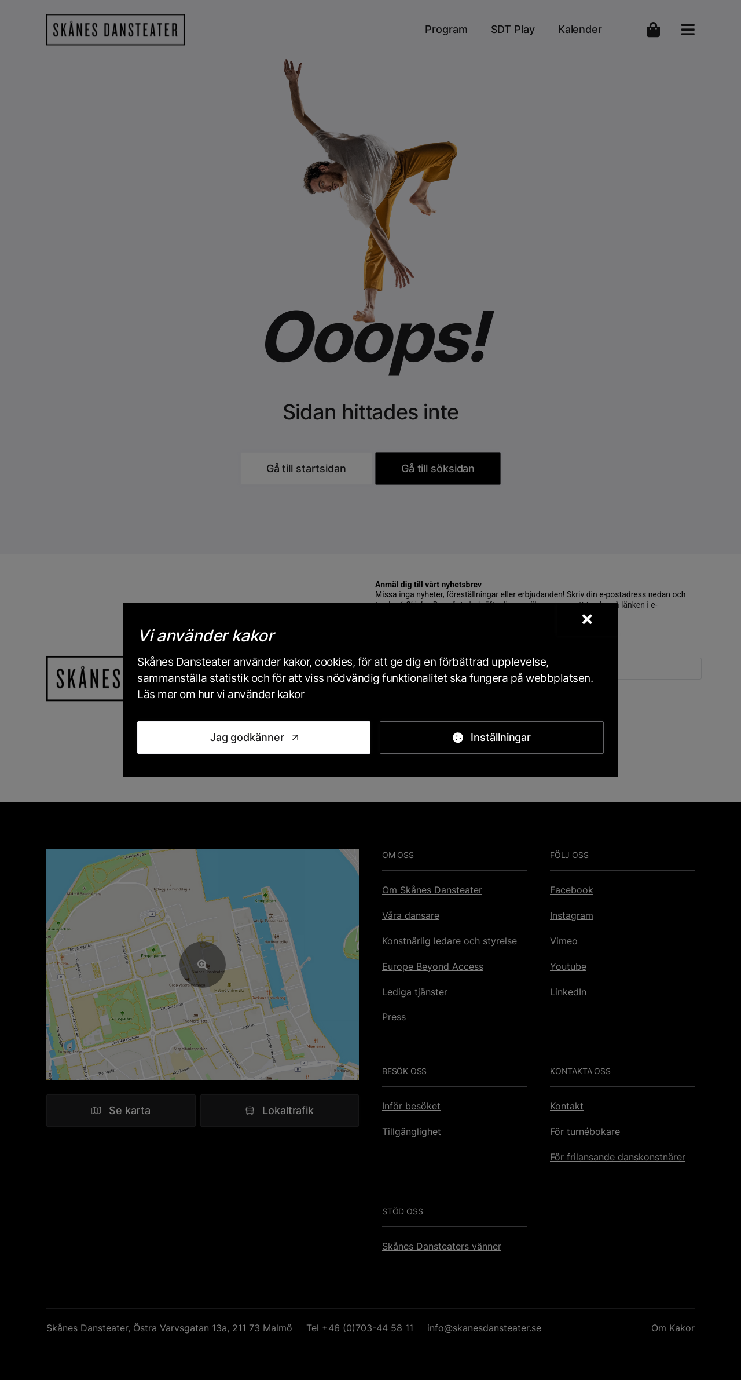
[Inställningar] (492, 737)
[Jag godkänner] (253, 737)
